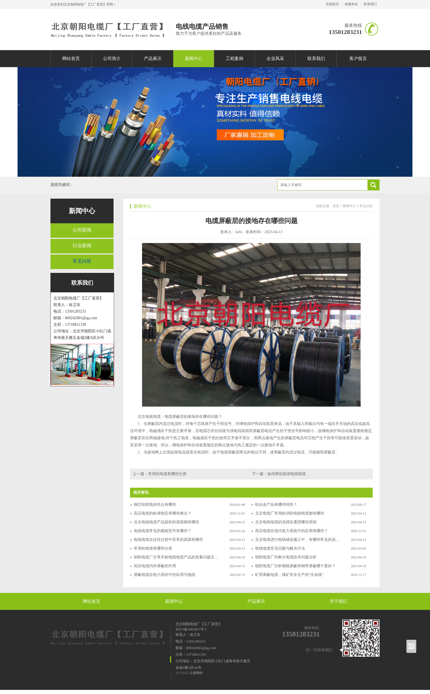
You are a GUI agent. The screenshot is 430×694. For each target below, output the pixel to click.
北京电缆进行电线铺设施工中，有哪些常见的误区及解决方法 (297, 540)
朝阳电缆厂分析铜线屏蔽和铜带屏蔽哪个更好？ (295, 566)
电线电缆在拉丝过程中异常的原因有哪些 (168, 540)
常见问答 (82, 261)
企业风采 (275, 58)
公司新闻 (82, 230)
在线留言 (332, 4)
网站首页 (71, 58)
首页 (336, 206)
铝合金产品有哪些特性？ (276, 504)
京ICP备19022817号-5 (191, 629)
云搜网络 (196, 673)
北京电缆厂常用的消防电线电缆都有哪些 (289, 513)
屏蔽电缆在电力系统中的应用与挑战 (164, 575)
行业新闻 (82, 245)
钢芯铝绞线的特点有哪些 (155, 504)
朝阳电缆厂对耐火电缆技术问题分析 (285, 557)
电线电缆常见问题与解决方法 (280, 548)
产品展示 (153, 58)
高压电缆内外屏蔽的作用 (155, 566)
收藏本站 (351, 4)
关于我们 (338, 601)
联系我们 (370, 4)
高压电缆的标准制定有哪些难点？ (162, 513)
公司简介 (112, 58)
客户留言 (358, 58)
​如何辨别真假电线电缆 (286, 474)
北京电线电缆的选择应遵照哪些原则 (285, 522)
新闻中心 (193, 58)
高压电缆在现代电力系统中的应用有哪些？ (291, 531)
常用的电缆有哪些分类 (167, 474)
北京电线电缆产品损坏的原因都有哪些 (166, 522)
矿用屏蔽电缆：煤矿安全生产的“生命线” (289, 575)
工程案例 (234, 58)
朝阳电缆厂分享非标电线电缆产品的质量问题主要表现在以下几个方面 (176, 557)
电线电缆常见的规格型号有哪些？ (162, 531)
